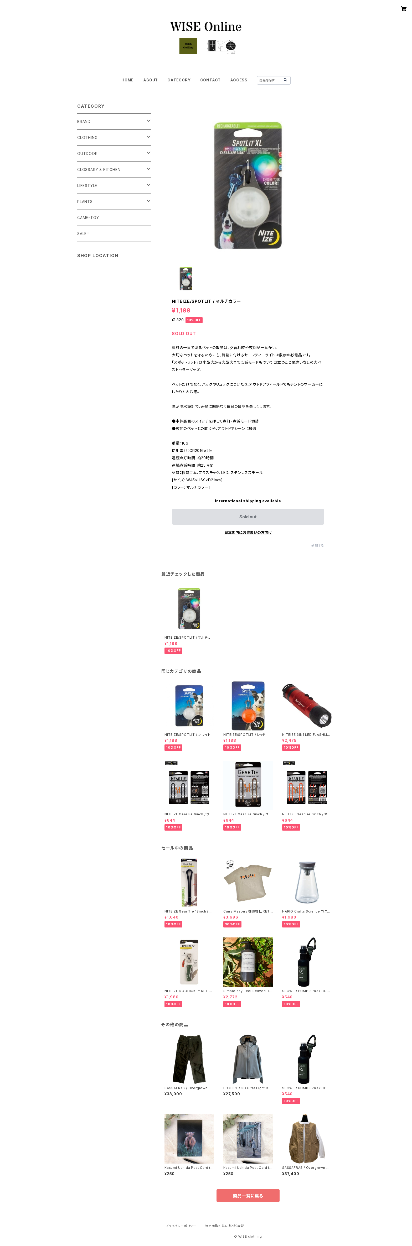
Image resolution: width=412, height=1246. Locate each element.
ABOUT (150, 80)
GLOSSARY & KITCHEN (98, 169)
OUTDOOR (87, 153)
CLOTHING (87, 137)
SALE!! (83, 233)
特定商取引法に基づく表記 (224, 1226)
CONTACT (210, 80)
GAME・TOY (88, 217)
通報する (317, 546)
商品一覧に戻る (248, 1195)
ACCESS (239, 80)
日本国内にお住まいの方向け (248, 532)
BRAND (84, 121)
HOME (127, 80)
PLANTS (85, 201)
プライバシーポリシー (181, 1226)
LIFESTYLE (87, 185)
